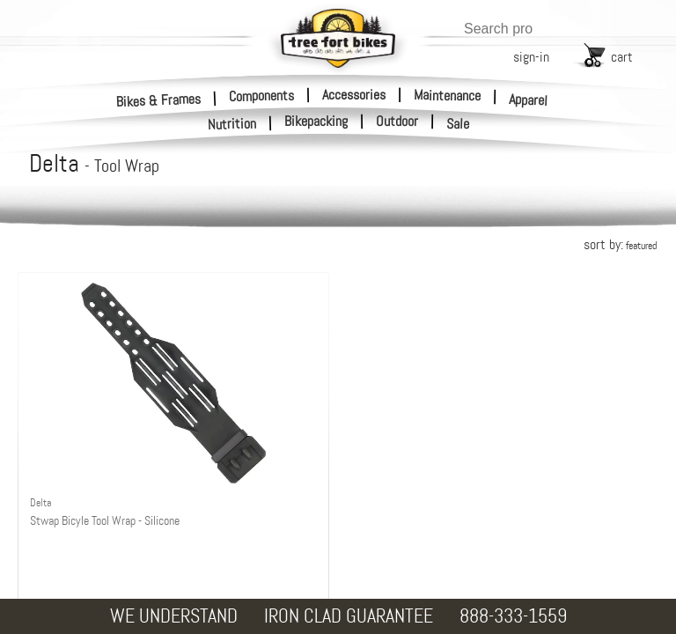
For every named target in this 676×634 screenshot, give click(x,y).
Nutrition (232, 124)
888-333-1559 (513, 616)
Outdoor (397, 121)
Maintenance (447, 95)
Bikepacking (316, 121)
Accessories (354, 94)
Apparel (528, 100)
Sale (458, 124)
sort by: (620, 244)
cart (622, 57)
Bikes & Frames (159, 100)
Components (261, 95)
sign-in (531, 57)
